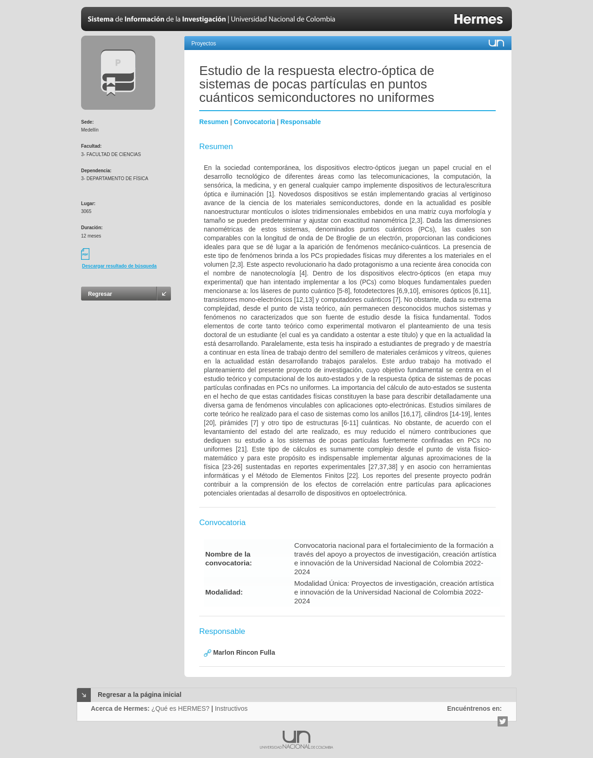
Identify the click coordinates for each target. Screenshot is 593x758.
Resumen (213, 121)
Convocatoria (254, 121)
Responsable (300, 121)
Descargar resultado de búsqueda (119, 266)
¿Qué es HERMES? (180, 708)
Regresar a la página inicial (140, 694)
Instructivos (231, 708)
